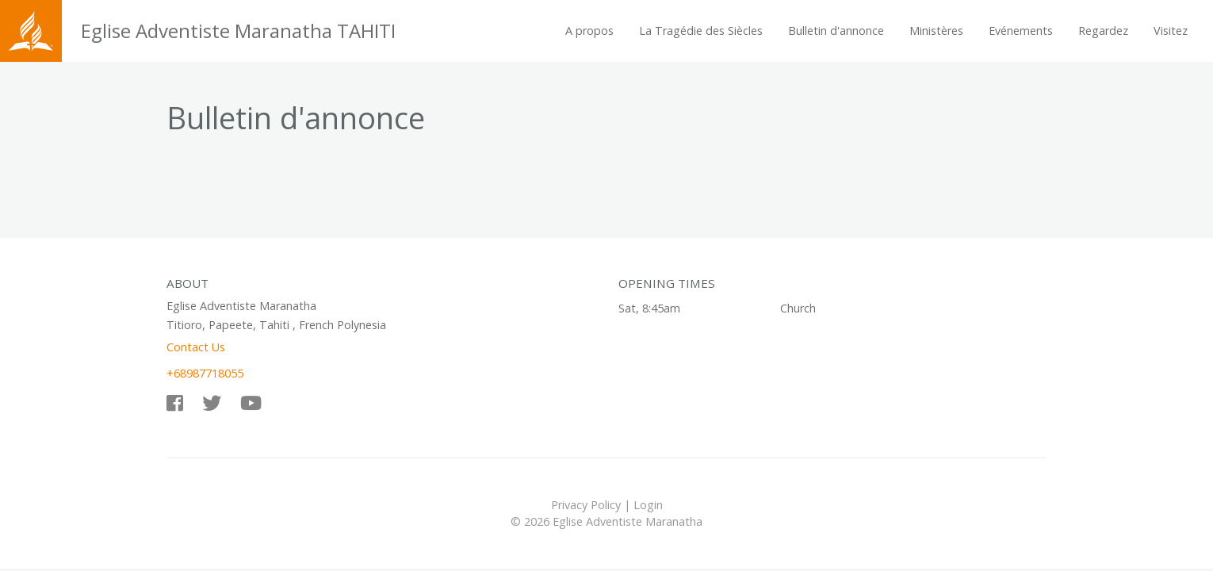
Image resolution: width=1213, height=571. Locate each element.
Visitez (1171, 30)
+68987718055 (204, 373)
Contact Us (195, 346)
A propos (589, 30)
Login (648, 504)
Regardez (1103, 30)
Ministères (936, 30)
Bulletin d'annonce (836, 30)
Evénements (1021, 30)
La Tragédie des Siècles (701, 30)
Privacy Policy (586, 504)
